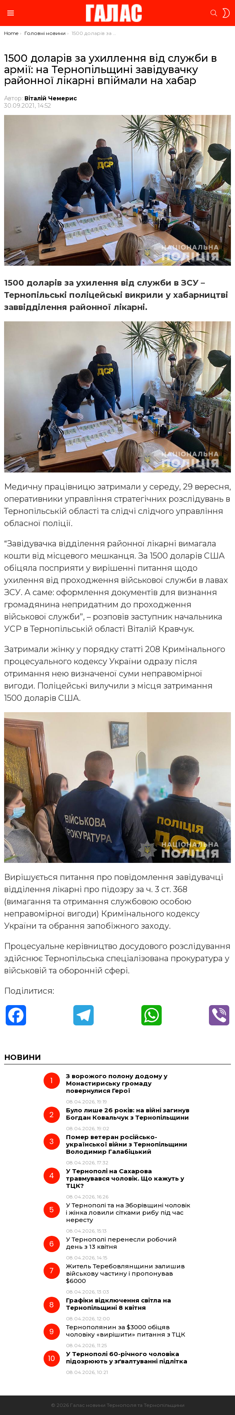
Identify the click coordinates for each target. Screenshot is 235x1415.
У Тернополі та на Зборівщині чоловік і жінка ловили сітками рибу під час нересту (128, 1212)
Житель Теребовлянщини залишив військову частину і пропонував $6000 (125, 1273)
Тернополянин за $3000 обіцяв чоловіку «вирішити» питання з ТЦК (125, 1330)
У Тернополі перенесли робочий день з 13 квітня (121, 1242)
